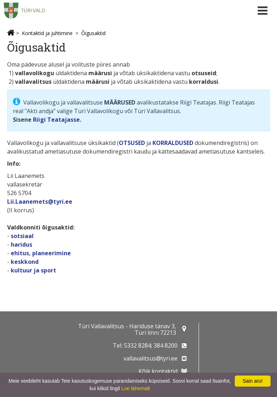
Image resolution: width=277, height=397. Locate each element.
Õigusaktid (93, 33)
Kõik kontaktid (158, 371)
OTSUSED (132, 143)
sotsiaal (22, 236)
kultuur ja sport (33, 270)
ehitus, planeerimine (41, 253)
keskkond (25, 262)
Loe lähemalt (135, 388)
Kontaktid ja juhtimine (47, 33)
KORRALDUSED (172, 143)
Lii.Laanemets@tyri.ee (39, 201)
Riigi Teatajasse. (57, 120)
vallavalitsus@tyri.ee (150, 358)
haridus (21, 244)
